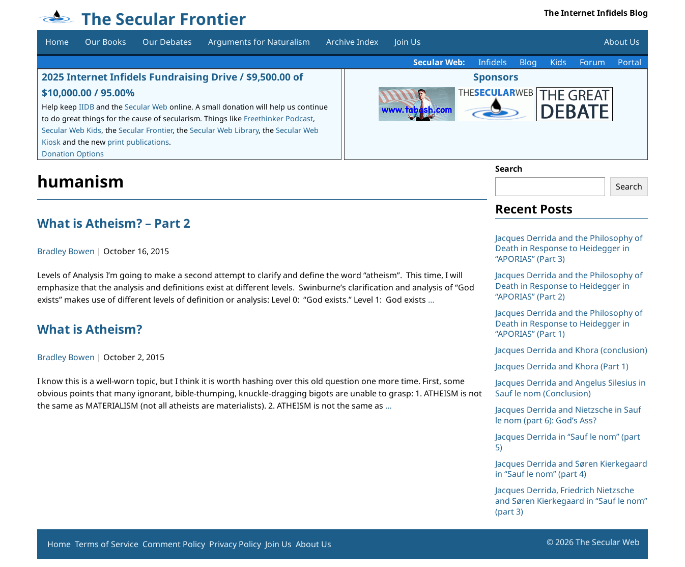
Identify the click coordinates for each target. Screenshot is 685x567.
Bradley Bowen (66, 251)
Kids (558, 62)
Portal (629, 62)
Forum (592, 62)
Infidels (492, 62)
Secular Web (146, 107)
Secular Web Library (224, 130)
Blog (528, 62)
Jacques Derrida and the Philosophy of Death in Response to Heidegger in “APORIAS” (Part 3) (569, 248)
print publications (138, 142)
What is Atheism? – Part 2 (113, 222)
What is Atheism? (89, 328)
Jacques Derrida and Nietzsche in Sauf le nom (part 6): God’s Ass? (568, 415)
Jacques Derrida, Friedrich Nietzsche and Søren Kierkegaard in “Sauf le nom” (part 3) (571, 500)
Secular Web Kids (71, 130)
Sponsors (496, 77)
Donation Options (73, 153)
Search (509, 168)
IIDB (86, 107)
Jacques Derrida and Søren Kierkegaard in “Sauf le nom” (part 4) (571, 469)
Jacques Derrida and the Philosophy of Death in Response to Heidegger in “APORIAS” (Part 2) (569, 285)
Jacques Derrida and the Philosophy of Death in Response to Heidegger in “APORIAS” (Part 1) (569, 323)
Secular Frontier (146, 130)
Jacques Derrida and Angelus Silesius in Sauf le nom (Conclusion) (570, 388)
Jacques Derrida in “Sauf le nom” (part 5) (567, 442)
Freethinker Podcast (278, 118)
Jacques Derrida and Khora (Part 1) (562, 366)
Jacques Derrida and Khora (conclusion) (571, 350)
